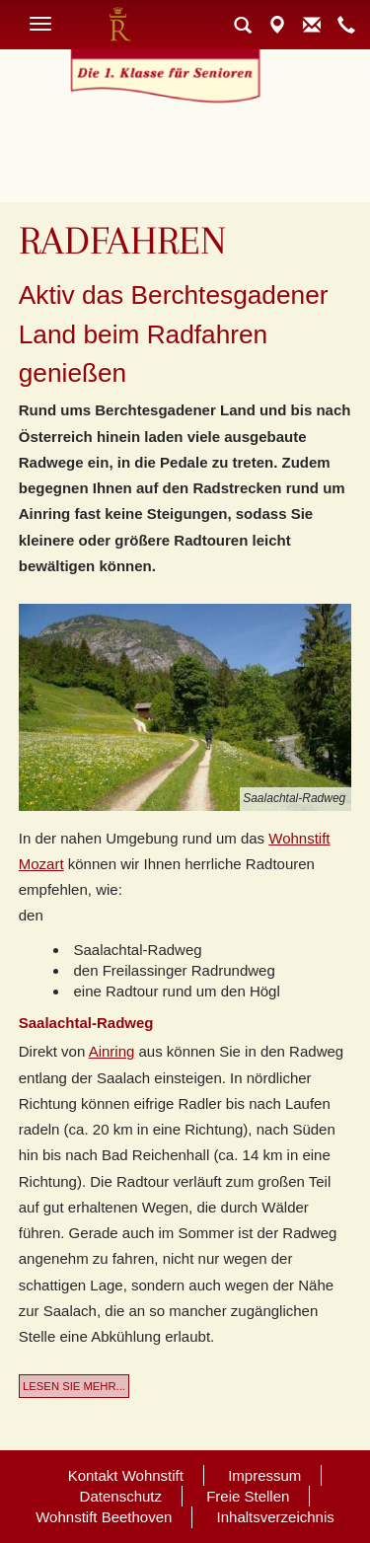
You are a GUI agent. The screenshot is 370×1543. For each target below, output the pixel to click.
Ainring (112, 1051)
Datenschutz (121, 1496)
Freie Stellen (247, 1496)
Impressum (264, 1475)
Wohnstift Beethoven (104, 1516)
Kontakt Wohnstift (126, 1475)
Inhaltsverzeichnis (275, 1516)
